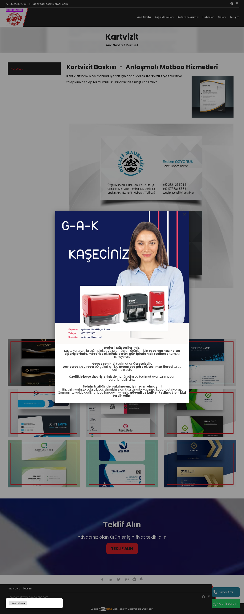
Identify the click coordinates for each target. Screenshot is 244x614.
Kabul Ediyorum (18, 603)
